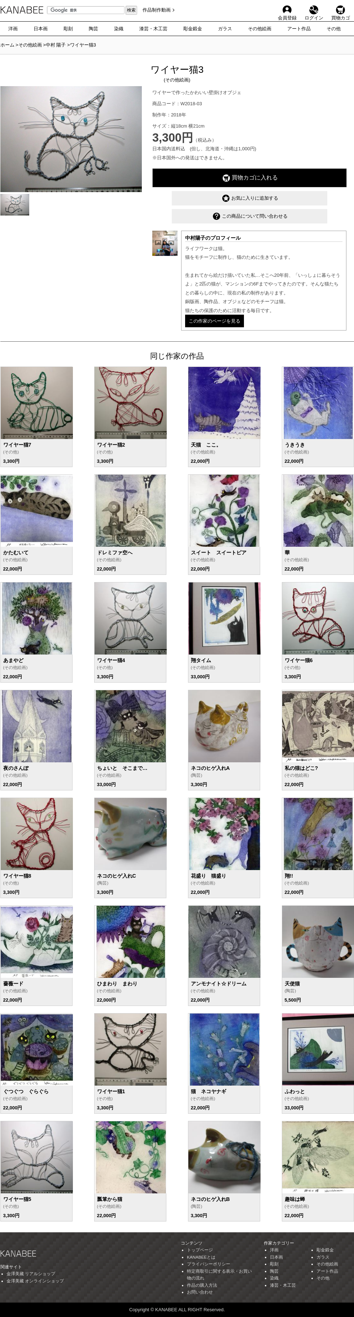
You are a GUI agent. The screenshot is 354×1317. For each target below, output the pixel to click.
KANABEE (22, 11)
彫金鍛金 (192, 28)
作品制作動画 (157, 10)
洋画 (13, 28)
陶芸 (93, 28)
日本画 (41, 28)
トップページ (200, 1249)
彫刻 (68, 28)
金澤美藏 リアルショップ (30, 1273)
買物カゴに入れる (250, 178)
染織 (118, 28)
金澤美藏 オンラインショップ (35, 1280)
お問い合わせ (200, 1292)
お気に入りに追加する (250, 198)
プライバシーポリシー (208, 1263)
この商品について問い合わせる (250, 216)
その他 (334, 28)
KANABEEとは (201, 1257)
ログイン (314, 9)
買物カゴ (340, 9)
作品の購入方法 (202, 1285)
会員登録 (287, 9)
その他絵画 (259, 28)
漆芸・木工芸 (153, 28)
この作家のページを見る (214, 321)
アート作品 (299, 28)
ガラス (225, 28)
